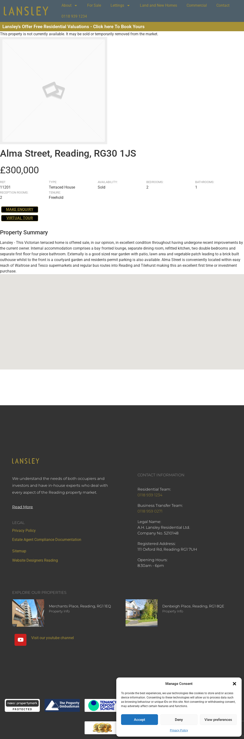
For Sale (94, 5)
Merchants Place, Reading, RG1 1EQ (80, 606)
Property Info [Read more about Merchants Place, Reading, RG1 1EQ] (59, 611)
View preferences (218, 720)
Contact (222, 5)
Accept (139, 720)
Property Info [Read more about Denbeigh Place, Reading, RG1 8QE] (172, 611)
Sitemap (19, 551)
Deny (179, 720)
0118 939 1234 (74, 16)
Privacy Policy (179, 730)
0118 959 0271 (150, 511)
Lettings (120, 5)
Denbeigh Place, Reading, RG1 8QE (193, 606)
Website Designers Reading (35, 560)
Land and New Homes (158, 5)
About (69, 5)
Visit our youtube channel (52, 638)
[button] (234, 683)
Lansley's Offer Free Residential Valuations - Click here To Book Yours (73, 26)
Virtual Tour (19, 218)
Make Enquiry (19, 209)
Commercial (197, 5)
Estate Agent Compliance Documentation (46, 539)
